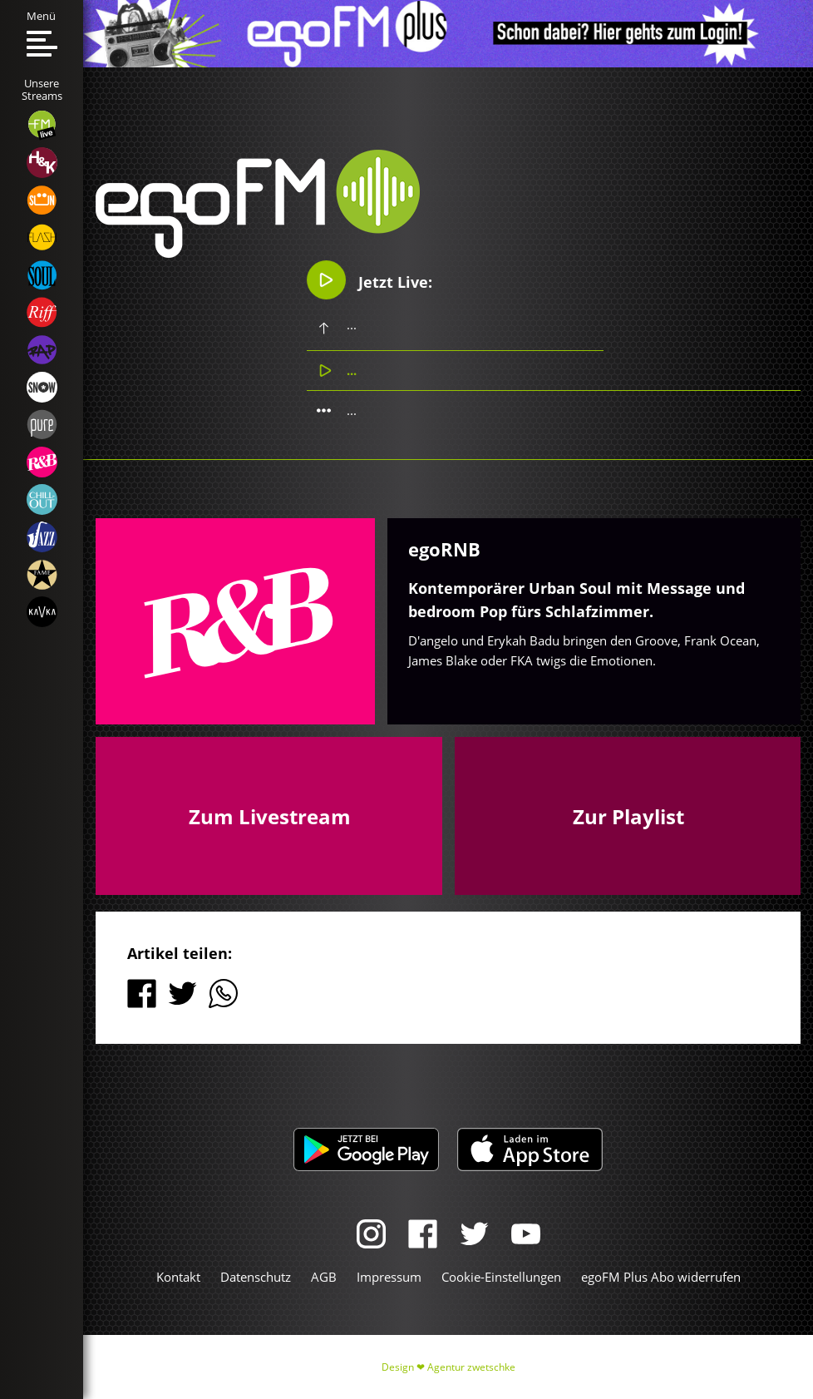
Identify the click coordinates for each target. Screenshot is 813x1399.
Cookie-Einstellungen (501, 1276)
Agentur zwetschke (471, 1367)
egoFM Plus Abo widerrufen (661, 1276)
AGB (324, 1276)
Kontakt (178, 1276)
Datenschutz (255, 1276)
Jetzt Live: (370, 279)
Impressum (389, 1276)
